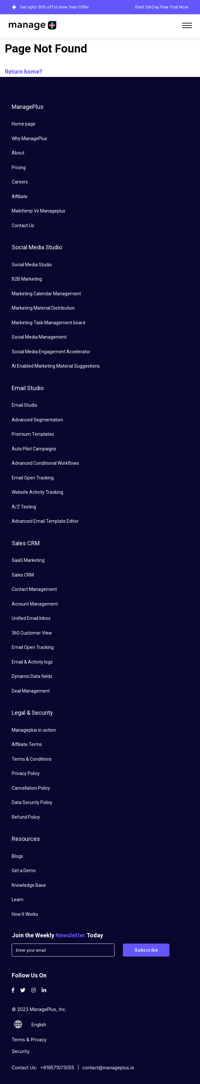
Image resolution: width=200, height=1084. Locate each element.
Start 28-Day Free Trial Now (161, 7)
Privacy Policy (26, 773)
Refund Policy (26, 817)
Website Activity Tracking (37, 492)
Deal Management (31, 691)
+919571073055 (57, 1067)
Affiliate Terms (27, 744)
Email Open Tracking (33, 477)
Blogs (17, 856)
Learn (17, 899)
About (18, 152)
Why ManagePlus (29, 138)
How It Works (25, 914)
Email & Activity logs (32, 662)
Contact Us (23, 225)
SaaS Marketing (28, 560)
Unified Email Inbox (31, 618)
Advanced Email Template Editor (45, 521)
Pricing (19, 167)
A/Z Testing (24, 506)
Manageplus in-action (34, 730)
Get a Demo (24, 870)
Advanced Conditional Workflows (45, 463)
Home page (23, 123)
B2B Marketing (27, 279)
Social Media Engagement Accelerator (51, 351)
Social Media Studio (32, 264)
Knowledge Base (29, 885)
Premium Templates (33, 434)
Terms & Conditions (32, 759)
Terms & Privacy (29, 1039)
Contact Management (34, 589)
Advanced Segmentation (37, 419)
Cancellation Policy (31, 788)
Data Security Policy (32, 802)
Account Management (35, 604)
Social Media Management (39, 337)
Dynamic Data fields (32, 676)
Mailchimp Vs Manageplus (38, 210)
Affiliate (20, 196)
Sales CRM (23, 575)
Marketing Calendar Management (46, 293)
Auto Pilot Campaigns (34, 448)
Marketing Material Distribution (43, 308)
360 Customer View (32, 633)
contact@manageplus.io (108, 1067)
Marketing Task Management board (48, 322)
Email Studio (24, 405)
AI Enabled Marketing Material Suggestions (56, 366)
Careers (20, 181)
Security (21, 1051)
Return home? (23, 71)
